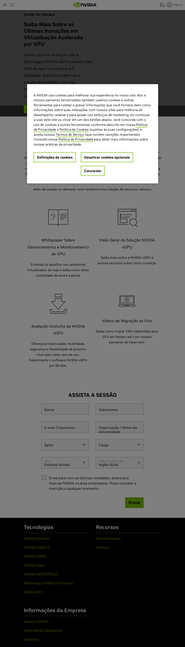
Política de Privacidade (75, 139)
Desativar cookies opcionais (107, 157)
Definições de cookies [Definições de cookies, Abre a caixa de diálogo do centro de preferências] (55, 157)
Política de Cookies (74, 129)
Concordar (93, 171)
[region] (92, 134)
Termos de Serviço (70, 134)
